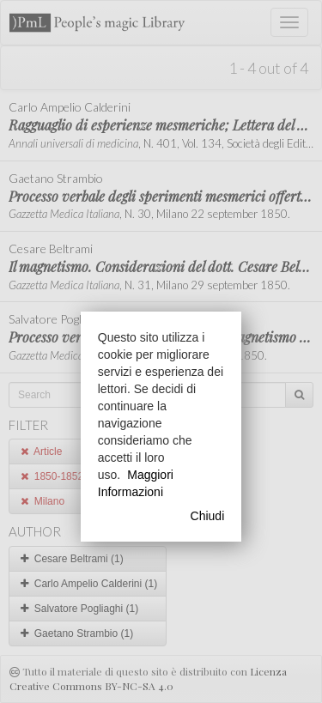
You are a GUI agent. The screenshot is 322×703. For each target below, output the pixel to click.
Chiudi (208, 516)
